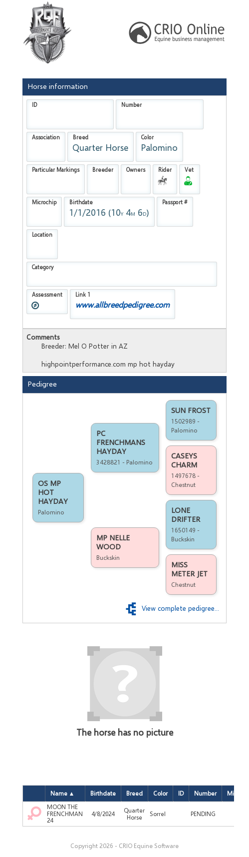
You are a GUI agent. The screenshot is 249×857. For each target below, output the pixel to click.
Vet (189, 170)
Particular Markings (55, 170)
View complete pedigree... (171, 608)
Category (42, 267)
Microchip (44, 202)
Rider (165, 170)
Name (59, 793)
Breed (80, 137)
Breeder (102, 170)
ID (34, 105)
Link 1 (82, 295)
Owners (135, 170)
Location (42, 235)
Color (147, 137)
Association (46, 137)
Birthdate (81, 202)
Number (131, 105)
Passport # (175, 202)
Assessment (47, 295)
